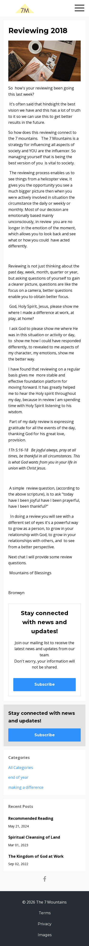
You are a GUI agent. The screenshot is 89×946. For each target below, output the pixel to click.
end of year (18, 777)
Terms (45, 913)
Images (45, 935)
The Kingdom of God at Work (36, 856)
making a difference (25, 787)
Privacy (45, 924)
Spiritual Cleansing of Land (34, 837)
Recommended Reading (30, 818)
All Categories (20, 767)
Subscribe (44, 684)
